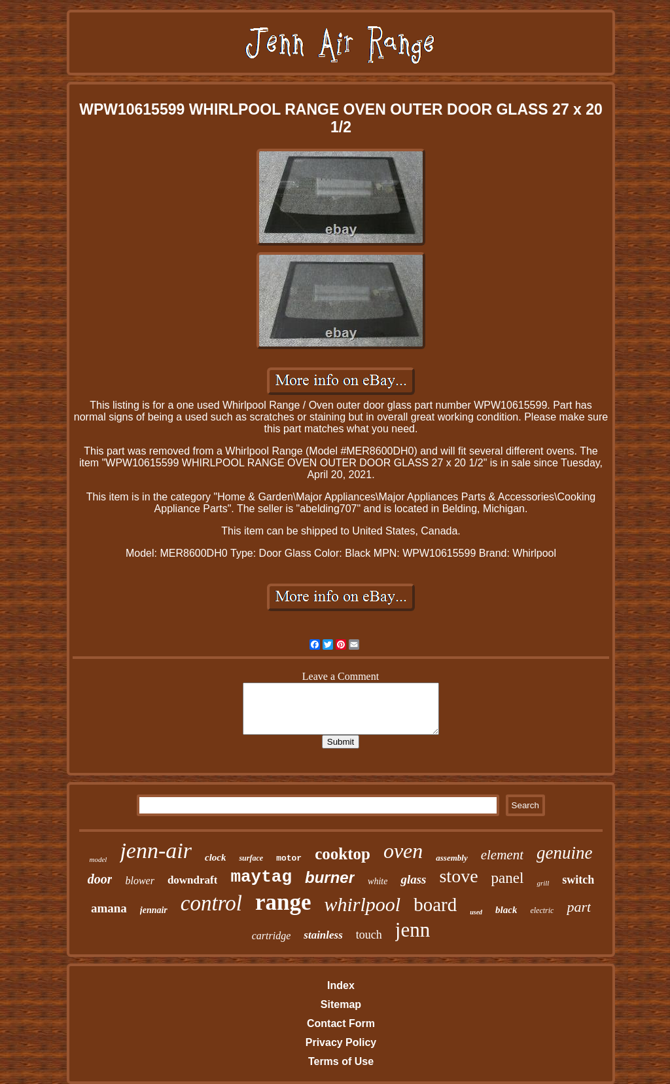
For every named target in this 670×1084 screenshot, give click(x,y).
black (506, 910)
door (100, 879)
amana (109, 908)
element (502, 855)
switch (578, 879)
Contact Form (341, 1023)
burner (330, 877)
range (283, 902)
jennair (154, 910)
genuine (564, 853)
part (579, 907)
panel (507, 878)
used (476, 912)
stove (458, 876)
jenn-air (156, 850)
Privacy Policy (341, 1042)
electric (542, 910)
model (98, 859)
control (211, 903)
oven (403, 851)
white (377, 881)
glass (413, 879)
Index (341, 985)
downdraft (193, 880)
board (435, 904)
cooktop (342, 854)
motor (289, 858)
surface (251, 858)
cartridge (271, 935)
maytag (261, 877)
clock (215, 857)
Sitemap (341, 1004)
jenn (412, 929)
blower (139, 880)
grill (543, 883)
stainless (323, 935)
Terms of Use (341, 1061)
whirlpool (362, 904)
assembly (451, 858)
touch (369, 934)
